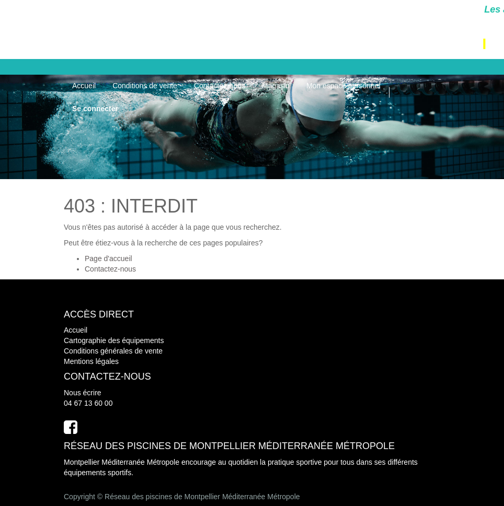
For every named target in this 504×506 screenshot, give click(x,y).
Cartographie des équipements (114, 340)
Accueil (75, 330)
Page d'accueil (108, 258)
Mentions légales (91, 361)
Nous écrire (82, 393)
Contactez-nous (110, 269)
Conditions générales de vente (113, 351)
